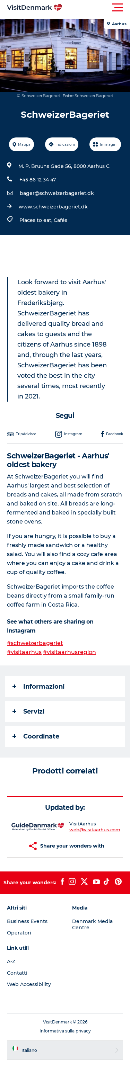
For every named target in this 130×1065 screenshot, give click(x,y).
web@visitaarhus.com (94, 829)
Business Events (27, 921)
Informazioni (38, 686)
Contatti (17, 973)
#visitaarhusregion (69, 652)
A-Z (11, 961)
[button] (96, 7)
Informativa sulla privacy (65, 1030)
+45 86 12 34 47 (37, 180)
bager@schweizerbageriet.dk (57, 193)
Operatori (19, 933)
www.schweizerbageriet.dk (53, 207)
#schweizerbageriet (35, 643)
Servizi (28, 711)
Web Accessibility (29, 984)
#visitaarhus (24, 652)
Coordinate (35, 736)
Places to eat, (36, 220)
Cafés (60, 220)
